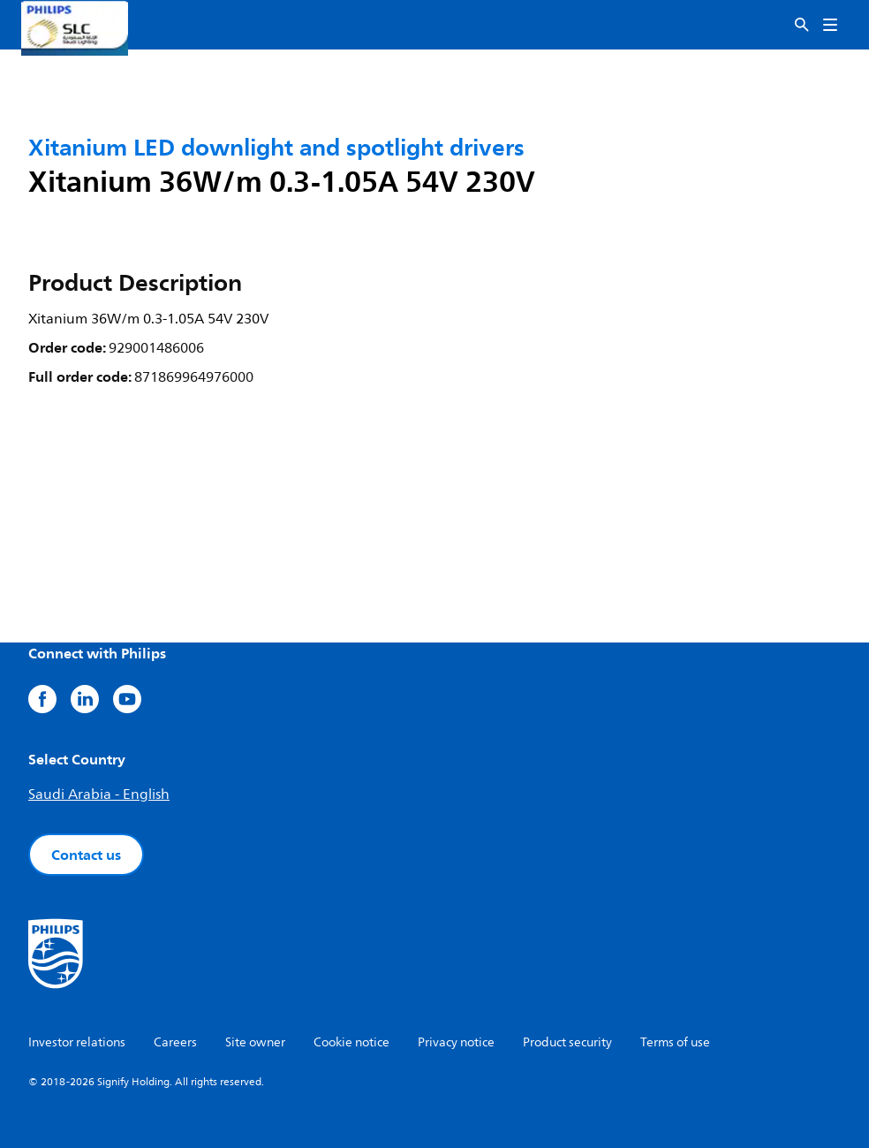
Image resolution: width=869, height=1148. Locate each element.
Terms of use (675, 1042)
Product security (567, 1042)
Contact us (86, 854)
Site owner (255, 1042)
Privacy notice (456, 1042)
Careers (175, 1042)
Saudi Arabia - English (99, 794)
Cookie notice (351, 1042)
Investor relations (76, 1042)
